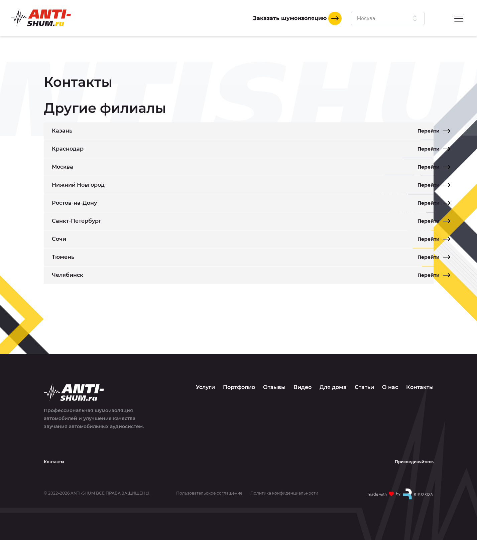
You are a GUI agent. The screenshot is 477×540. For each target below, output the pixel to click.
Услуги (205, 387)
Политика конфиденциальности (284, 493)
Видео (302, 387)
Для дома (333, 387)
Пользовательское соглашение (209, 493)
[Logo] (41, 17)
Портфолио (239, 387)
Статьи (364, 387)
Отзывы (274, 387)
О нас (390, 387)
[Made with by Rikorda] (401, 494)
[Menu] (458, 18)
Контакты (420, 387)
